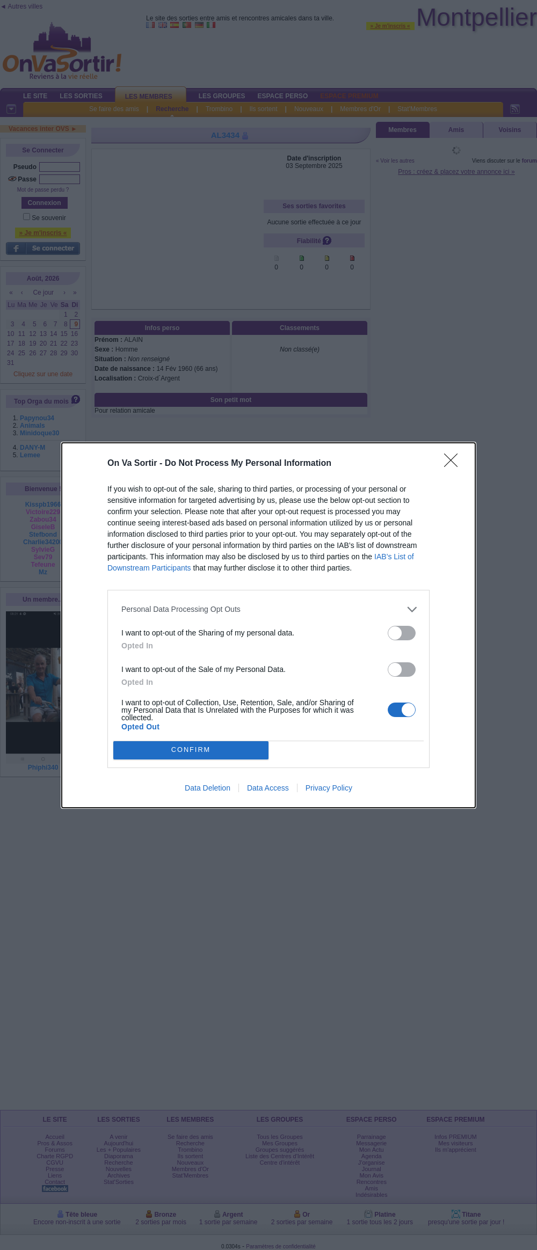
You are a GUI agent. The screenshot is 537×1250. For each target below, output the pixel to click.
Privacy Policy (329, 788)
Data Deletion (207, 788)
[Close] (454, 464)
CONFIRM (191, 750)
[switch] (402, 633)
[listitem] (268, 609)
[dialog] (268, 625)
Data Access (268, 788)
